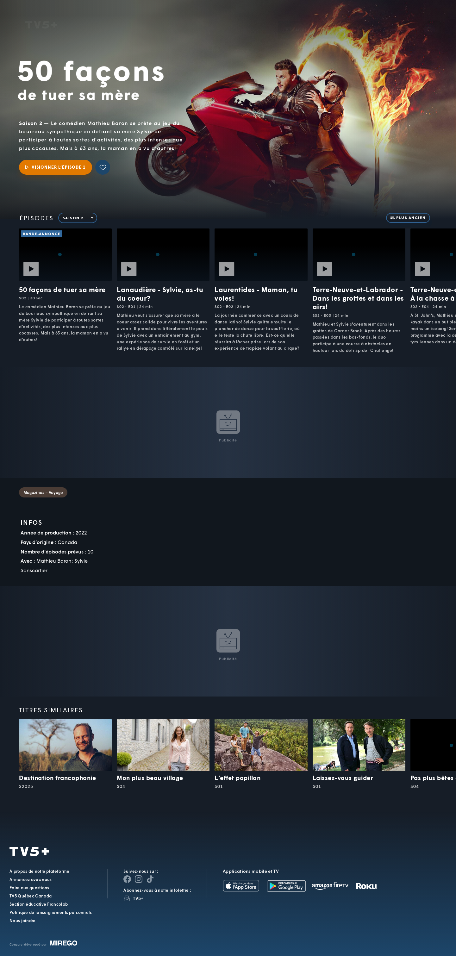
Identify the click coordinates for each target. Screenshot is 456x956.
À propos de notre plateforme (39, 871)
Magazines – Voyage (43, 492)
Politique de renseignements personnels (50, 912)
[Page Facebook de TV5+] (127, 879)
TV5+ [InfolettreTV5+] (138, 898)
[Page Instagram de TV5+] (138, 879)
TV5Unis (41, 16)
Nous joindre (22, 920)
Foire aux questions (29, 887)
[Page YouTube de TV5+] (150, 879)
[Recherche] (429, 20)
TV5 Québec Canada (30, 895)
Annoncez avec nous (30, 879)
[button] (344, 20)
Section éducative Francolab (38, 904)
